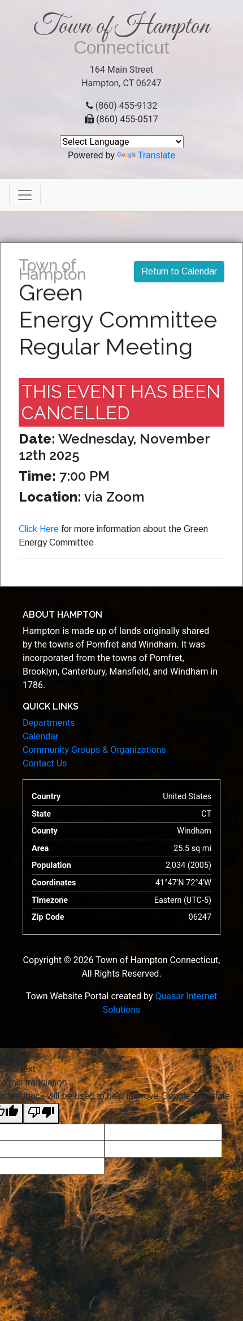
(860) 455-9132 (126, 105)
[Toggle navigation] (25, 195)
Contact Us (45, 763)
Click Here (39, 529)
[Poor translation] (41, 1113)
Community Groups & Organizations (94, 749)
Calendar (40, 736)
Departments (49, 722)
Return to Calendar (179, 271)
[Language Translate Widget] (122, 141)
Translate (146, 155)
